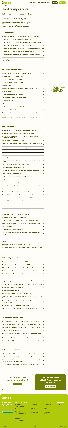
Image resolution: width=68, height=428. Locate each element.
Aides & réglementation (57, 89)
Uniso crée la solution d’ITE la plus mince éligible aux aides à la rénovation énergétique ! (23, 353)
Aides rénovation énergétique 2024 (23, 290)
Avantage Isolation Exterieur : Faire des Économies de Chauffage (23, 244)
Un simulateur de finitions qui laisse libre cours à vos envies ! (23, 109)
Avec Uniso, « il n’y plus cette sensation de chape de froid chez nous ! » (23, 337)
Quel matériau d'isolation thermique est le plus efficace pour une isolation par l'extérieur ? (23, 240)
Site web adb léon (33, 426)
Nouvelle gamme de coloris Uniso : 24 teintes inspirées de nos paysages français (23, 364)
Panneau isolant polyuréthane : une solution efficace (23, 97)
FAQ (32, 411)
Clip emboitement (47, 404)
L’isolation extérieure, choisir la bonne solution (23, 167)
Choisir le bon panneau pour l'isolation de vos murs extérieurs (23, 164)
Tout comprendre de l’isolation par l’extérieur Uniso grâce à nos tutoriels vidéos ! (23, 36)
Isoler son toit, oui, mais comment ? (23, 182)
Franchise (33, 409)
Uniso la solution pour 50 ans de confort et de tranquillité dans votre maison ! (23, 117)
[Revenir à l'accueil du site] (6, 2)
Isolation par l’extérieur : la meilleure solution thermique (23, 106)
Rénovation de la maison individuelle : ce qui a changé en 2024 (23, 293)
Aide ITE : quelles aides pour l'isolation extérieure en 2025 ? (23, 264)
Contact (54, 2)
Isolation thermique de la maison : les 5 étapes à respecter (23, 214)
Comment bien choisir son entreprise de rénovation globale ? (23, 148)
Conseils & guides (56, 88)
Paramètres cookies (63, 426)
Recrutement (46, 407)
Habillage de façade (23, 91)
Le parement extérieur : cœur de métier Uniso (23, 94)
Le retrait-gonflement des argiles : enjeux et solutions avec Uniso (23, 157)
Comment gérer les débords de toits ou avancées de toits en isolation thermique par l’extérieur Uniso (23, 59)
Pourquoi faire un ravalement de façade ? (23, 173)
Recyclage (33, 406)
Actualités (19, 418)
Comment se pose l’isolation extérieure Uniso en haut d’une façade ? (23, 51)
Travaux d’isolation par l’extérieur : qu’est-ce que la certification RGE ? (23, 277)
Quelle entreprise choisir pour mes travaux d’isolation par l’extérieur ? (23, 176)
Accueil (3, 5)
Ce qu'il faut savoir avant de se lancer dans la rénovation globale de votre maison (23, 151)
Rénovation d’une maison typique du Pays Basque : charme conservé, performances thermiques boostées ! (23, 334)
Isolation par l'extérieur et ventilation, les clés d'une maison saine (23, 179)
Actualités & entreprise (57, 91)
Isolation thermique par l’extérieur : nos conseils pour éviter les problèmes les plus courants (23, 210)
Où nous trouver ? (50, 386)
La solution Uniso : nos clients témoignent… (23, 330)
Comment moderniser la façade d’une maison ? (23, 229)
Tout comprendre (47, 411)
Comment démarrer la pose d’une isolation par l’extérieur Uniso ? (23, 39)
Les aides (45, 408)
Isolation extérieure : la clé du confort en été (23, 76)
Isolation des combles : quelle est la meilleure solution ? (23, 217)
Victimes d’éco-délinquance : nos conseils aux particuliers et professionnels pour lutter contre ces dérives (23, 248)
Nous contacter (17, 384)
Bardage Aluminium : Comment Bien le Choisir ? (23, 140)
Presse (45, 409)
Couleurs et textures (19, 408)
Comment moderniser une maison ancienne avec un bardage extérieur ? (23, 130)
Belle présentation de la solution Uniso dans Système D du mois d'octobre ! (23, 308)
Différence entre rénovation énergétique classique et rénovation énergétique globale (23, 267)
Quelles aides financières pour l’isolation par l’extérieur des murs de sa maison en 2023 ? (23, 297)
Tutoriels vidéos (56, 86)
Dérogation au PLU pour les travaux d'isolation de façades (23, 305)
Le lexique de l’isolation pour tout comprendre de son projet (23, 201)
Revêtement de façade (23, 100)
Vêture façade (23, 103)
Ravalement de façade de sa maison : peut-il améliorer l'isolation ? (23, 73)
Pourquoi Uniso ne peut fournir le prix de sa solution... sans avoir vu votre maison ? (23, 223)
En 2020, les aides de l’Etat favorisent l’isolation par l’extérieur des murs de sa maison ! (23, 284)
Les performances (34, 404)
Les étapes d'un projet (35, 407)
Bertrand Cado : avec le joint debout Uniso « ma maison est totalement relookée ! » (23, 340)
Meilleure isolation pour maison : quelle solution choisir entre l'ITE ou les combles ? (23, 198)
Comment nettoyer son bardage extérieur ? (23, 188)
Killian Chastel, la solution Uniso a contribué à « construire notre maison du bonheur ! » (23, 327)
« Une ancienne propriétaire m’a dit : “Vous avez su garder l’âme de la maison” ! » (23, 321)
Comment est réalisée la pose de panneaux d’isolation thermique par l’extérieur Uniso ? (23, 42)
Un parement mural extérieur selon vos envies (23, 82)
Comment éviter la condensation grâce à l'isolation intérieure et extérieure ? (23, 154)
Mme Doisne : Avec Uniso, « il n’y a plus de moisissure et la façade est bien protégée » (23, 324)
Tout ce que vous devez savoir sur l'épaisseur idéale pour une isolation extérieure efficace (23, 113)
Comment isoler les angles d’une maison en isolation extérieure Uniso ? (23, 45)
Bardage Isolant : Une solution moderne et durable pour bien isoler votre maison (23, 88)
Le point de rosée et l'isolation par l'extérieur (23, 79)
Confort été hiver (47, 406)
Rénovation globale (34, 412)
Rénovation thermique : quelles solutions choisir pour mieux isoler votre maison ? (23, 237)
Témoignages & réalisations (58, 90)
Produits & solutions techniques (59, 87)
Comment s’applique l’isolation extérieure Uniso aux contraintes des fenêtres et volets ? (23, 48)
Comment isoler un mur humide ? (23, 207)
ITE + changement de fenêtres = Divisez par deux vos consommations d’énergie (23, 170)
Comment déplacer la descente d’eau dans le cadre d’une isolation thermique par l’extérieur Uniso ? (23, 55)
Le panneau (19, 404)
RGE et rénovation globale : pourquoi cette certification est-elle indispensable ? (23, 270)
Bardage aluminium (23, 85)
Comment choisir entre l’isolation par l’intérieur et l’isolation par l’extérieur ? (23, 220)
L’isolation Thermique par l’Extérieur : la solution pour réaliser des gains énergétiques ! (23, 185)
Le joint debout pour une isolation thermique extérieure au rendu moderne (23, 356)
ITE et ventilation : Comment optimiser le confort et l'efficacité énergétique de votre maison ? (23, 160)
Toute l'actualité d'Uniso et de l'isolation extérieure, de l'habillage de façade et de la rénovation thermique (23, 280)
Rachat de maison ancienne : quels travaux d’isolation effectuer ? (23, 191)
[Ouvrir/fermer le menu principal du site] (64, 2)
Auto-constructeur (34, 408)
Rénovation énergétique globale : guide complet (23, 204)
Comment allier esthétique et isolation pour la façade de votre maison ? (23, 133)
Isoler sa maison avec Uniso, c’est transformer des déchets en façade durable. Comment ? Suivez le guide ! (23, 137)
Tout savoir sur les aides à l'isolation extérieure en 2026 (23, 261)
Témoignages (20, 421)
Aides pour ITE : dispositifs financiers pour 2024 (23, 287)
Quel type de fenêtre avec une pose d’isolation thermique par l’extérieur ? (23, 194)
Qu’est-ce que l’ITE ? (23, 226)
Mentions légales (4, 426)
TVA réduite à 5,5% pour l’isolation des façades (23, 273)
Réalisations (19, 411)
